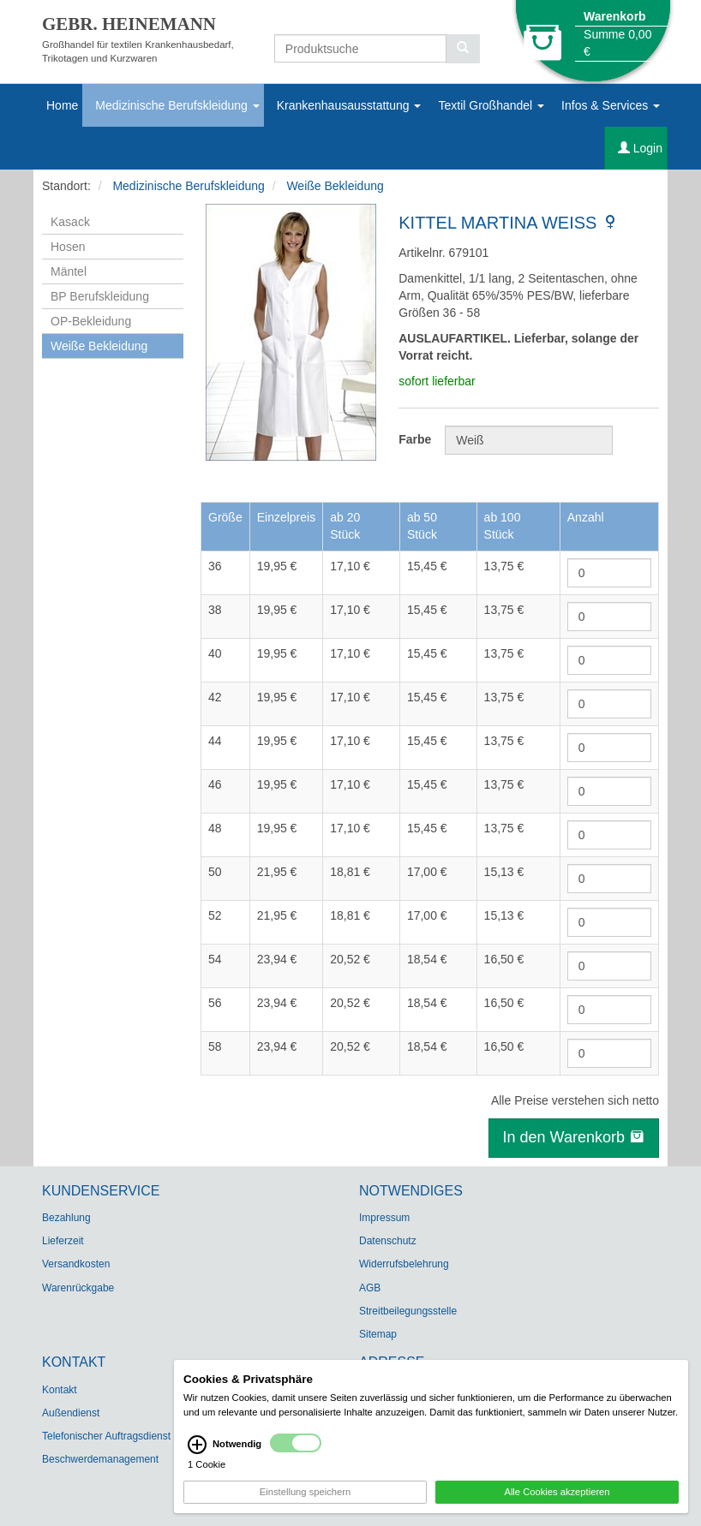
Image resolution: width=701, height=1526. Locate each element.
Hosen (68, 246)
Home (62, 105)
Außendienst (70, 1413)
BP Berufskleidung (100, 296)
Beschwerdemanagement (100, 1459)
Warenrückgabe (78, 1288)
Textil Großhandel (491, 105)
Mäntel (69, 271)
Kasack (70, 222)
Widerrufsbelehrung (404, 1264)
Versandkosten (76, 1264)
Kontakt (59, 1390)
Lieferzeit (63, 1241)
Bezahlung (66, 1218)
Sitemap (378, 1334)
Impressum (384, 1218)
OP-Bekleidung (91, 321)
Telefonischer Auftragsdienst (106, 1436)
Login (640, 148)
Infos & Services (610, 105)
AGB (369, 1288)
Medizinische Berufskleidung (177, 105)
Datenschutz (387, 1241)
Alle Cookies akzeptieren (556, 1505)
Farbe (414, 439)
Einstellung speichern (305, 1505)
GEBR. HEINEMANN (129, 24)
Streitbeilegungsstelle (408, 1311)
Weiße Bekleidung (334, 186)
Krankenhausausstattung (349, 105)
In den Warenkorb (573, 1137)
